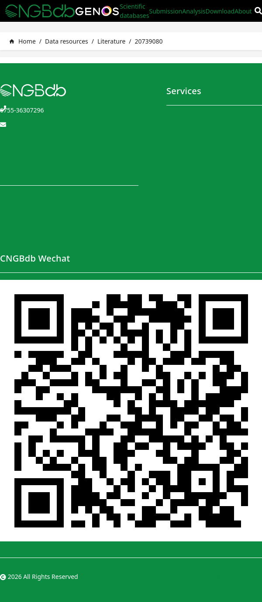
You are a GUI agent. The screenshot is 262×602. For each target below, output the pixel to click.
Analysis (193, 11)
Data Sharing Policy (90, 229)
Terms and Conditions (94, 197)
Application (246, 133)
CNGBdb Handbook (28, 213)
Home (22, 41)
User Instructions (24, 229)
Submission (165, 11)
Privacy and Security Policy (100, 213)
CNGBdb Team (20, 197)
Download (220, 11)
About (243, 11)
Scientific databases (134, 11)
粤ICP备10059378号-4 (231, 576)
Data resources (66, 41)
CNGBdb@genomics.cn (33, 126)
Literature (111, 41)
